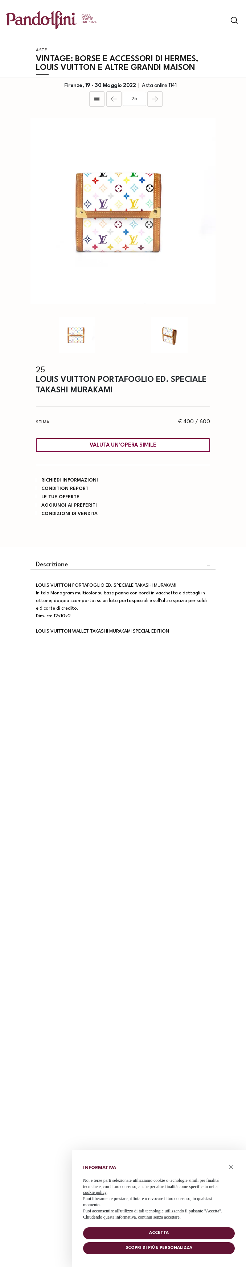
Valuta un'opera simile (123, 445)
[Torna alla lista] (96, 99)
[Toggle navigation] (221, 20)
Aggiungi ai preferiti (69, 505)
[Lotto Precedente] (114, 99)
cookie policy (94, 1192)
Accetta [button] (159, 1233)
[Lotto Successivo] (155, 99)
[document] (159, 1191)
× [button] (231, 1167)
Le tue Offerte (60, 497)
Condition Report (65, 488)
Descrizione (52, 565)
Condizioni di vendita (69, 513)
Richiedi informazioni (69, 480)
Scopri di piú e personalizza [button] (159, 1248)
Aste (41, 50)
